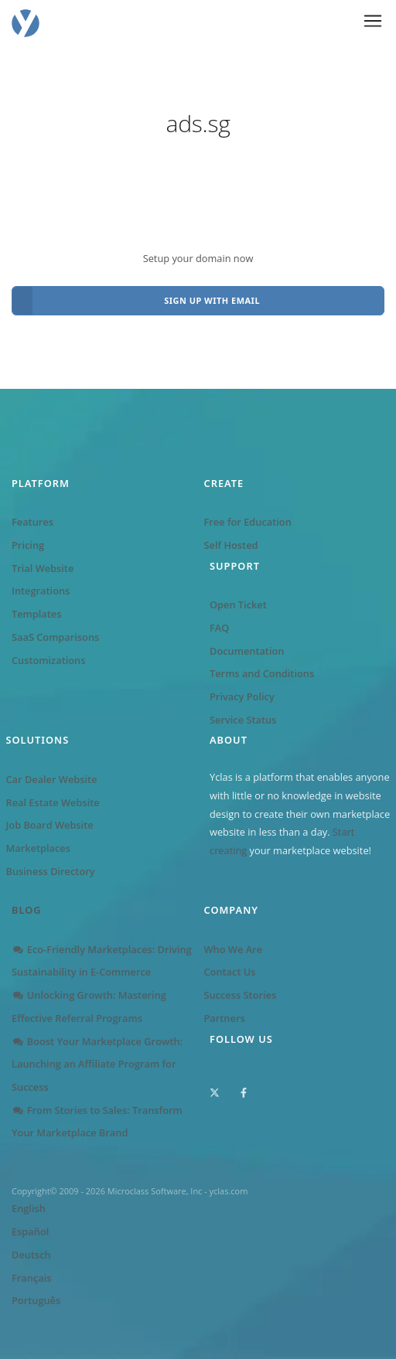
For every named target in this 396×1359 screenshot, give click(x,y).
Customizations (48, 660)
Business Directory (50, 871)
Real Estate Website (53, 802)
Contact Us (230, 972)
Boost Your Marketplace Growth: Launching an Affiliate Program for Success (97, 1064)
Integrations (41, 591)
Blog (27, 910)
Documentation (247, 651)
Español (30, 1231)
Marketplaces (38, 848)
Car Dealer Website (51, 779)
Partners (224, 1018)
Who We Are (233, 949)
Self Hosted (231, 545)
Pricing (28, 545)
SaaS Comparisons (55, 637)
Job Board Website (50, 825)
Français (31, 1278)
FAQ (219, 628)
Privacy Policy (242, 696)
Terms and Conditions (262, 673)
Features (32, 522)
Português (36, 1300)
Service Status (243, 720)
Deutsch (31, 1255)
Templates (36, 614)
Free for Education (248, 522)
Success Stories (240, 995)
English (29, 1208)
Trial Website (42, 568)
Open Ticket (238, 604)
